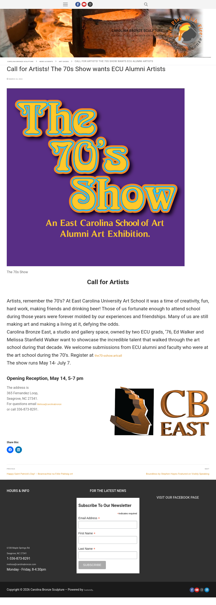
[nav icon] (65, 4)
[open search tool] (146, 4)
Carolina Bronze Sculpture (32, 33)
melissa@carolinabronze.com (29, 572)
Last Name (86, 556)
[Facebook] (77, 4)
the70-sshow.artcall (115, 355)
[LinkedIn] (206, 597)
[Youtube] (84, 4)
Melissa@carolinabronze (55, 404)
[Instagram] (90, 4)
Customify (90, 597)
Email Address (89, 526)
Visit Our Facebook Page (178, 505)
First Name (87, 541)
